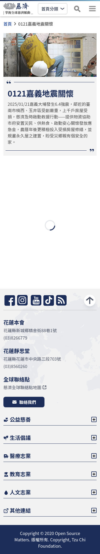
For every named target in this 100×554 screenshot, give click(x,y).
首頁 (7, 24)
